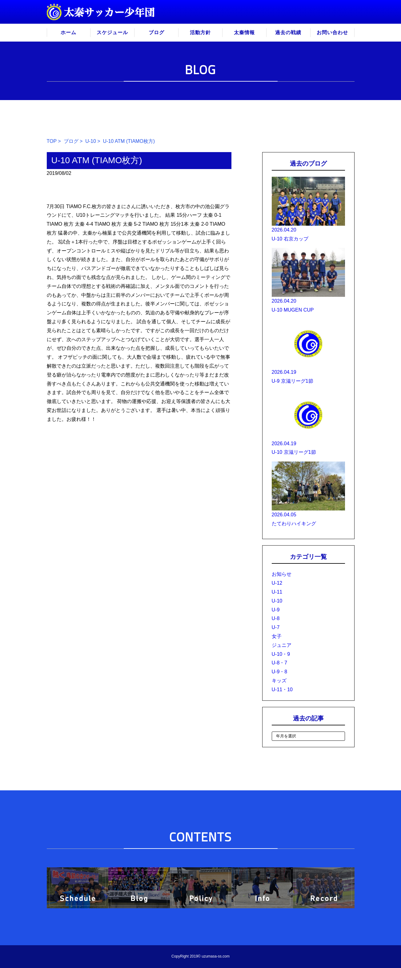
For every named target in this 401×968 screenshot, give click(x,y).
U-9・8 (279, 671)
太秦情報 (244, 32)
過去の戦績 (288, 32)
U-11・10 (282, 689)
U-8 (276, 618)
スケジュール (112, 32)
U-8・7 (279, 662)
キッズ (279, 680)
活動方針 (200, 32)
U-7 (276, 627)
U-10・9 (281, 654)
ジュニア (281, 645)
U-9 (276, 609)
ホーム (68, 32)
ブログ (156, 32)
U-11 (277, 592)
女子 (277, 636)
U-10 (90, 141)
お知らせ (281, 574)
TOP (52, 141)
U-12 (277, 583)
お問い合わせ (332, 32)
